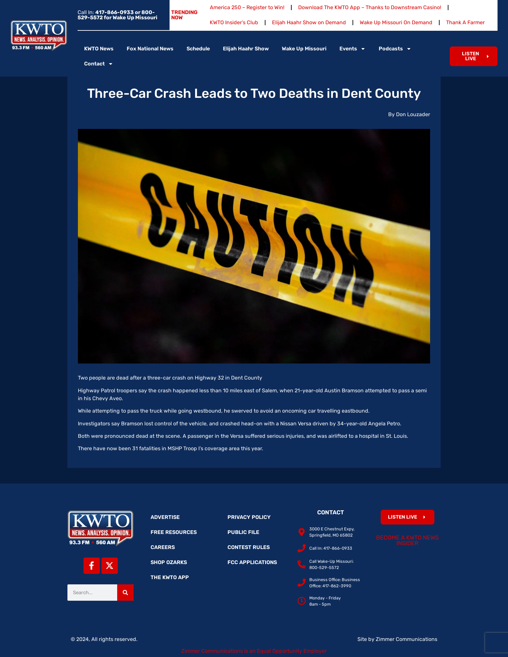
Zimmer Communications (406, 639)
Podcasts (395, 49)
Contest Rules (248, 547)
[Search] (125, 592)
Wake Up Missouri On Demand (396, 22)
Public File (243, 532)
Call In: (117, 15)
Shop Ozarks (169, 562)
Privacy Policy (249, 517)
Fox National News (150, 48)
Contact (98, 64)
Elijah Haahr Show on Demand (309, 22)
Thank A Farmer (465, 22)
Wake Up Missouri (304, 48)
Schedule (198, 48)
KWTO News (99, 48)
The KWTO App (170, 577)
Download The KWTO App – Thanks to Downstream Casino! (369, 7)
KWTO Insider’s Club (234, 22)
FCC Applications (252, 562)
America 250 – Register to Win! (247, 7)
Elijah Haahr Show (246, 48)
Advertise (165, 517)
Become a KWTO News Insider (407, 540)
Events (352, 49)
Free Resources (174, 532)
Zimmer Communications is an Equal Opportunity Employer (254, 651)
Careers (163, 547)
